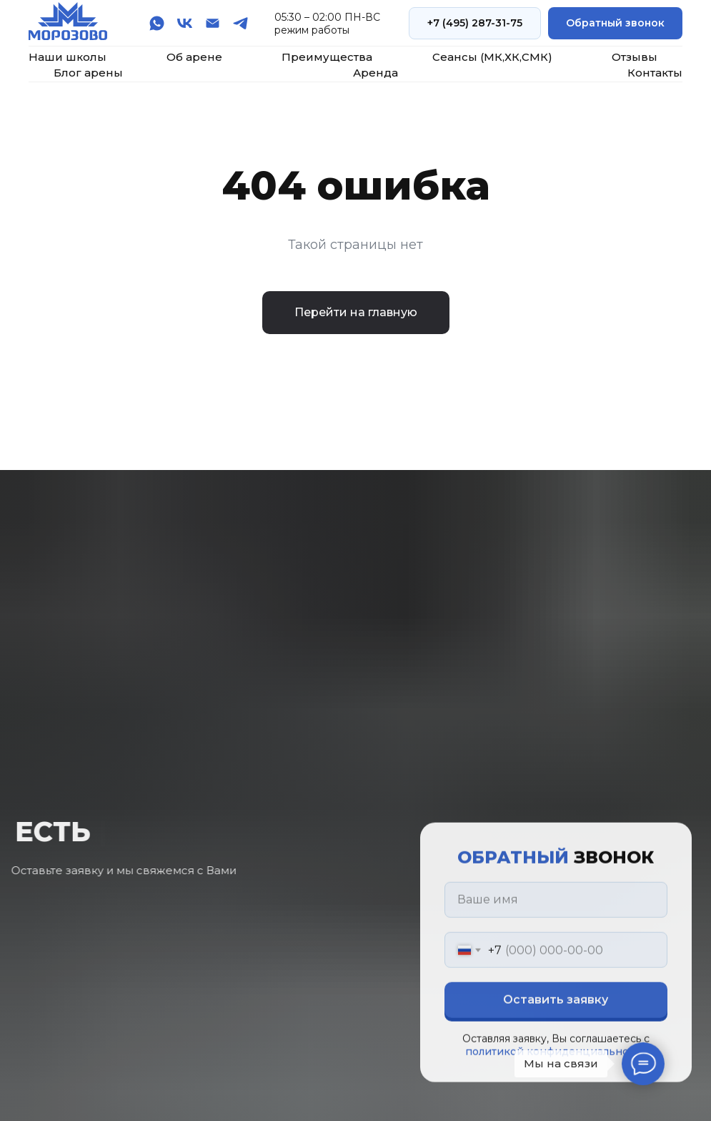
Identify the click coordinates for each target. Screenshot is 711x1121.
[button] (615, 23)
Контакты (654, 72)
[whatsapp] (157, 23)
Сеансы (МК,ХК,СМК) (492, 57)
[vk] (185, 23)
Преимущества (327, 57)
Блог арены (88, 72)
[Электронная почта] (213, 23)
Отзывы (634, 57)
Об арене (194, 57)
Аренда (375, 72)
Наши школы (67, 57)
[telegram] (240, 23)
